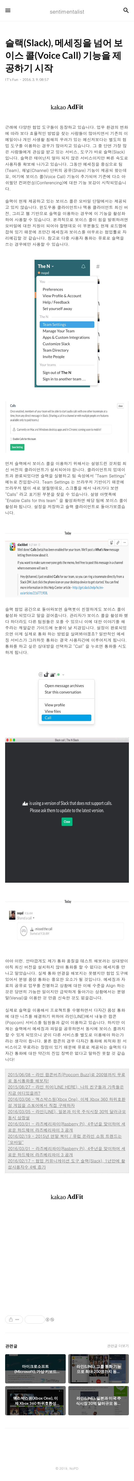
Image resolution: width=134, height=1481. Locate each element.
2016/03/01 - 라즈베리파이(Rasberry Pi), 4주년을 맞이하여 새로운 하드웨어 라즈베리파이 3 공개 (66, 1127)
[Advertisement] (67, 1258)
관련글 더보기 (118, 1345)
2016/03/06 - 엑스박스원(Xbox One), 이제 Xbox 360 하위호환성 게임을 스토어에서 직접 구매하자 (67, 1102)
